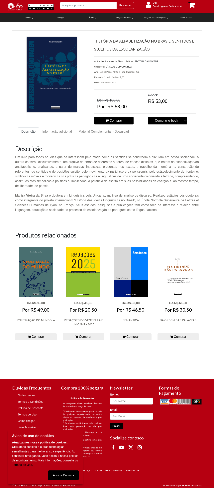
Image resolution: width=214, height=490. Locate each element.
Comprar (114, 120)
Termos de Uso (27, 414)
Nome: (114, 394)
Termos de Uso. (22, 464)
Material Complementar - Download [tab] (104, 131)
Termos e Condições (30, 401)
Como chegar (26, 420)
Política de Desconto (30, 408)
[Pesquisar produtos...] (88, 5)
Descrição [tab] (28, 131)
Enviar (116, 426)
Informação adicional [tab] (57, 131)
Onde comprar (27, 395)
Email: (114, 409)
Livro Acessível (27, 427)
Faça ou (167, 6)
